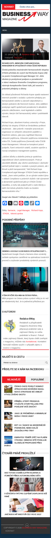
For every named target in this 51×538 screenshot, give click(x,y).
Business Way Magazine (34, 528)
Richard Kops (37, 210)
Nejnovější (13, 379)
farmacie (11, 210)
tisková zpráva (17, 213)
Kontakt (9, 531)
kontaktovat (31, 341)
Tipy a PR (18, 57)
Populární (37, 379)
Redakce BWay (28, 54)
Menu (4, 30)
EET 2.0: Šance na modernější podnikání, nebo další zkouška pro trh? (29, 428)
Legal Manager (23, 210)
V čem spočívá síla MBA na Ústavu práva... (20, 295)
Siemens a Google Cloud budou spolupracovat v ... (24, 251)
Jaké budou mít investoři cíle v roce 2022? (22, 514)
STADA (6, 213)
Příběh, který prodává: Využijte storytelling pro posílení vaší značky (28, 404)
